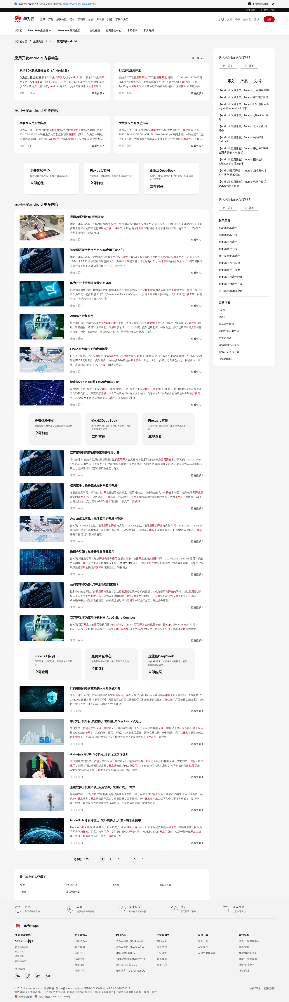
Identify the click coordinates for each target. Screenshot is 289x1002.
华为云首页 (20, 41)
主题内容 (38, 41)
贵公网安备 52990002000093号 (54, 996)
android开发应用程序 (231, 276)
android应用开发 (228, 248)
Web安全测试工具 (229, 352)
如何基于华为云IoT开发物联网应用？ (94, 584)
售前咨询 (19, 952)
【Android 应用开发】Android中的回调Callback (241, 139)
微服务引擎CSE (129, 562)
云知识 (37, 77)
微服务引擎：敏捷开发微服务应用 (92, 551)
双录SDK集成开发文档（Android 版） (45, 70)
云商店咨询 (20, 960)
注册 (269, 19)
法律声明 (255, 988)
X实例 (22, 884)
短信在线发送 (226, 324)
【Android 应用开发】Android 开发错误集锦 (244, 90)
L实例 (116, 884)
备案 (237, 19)
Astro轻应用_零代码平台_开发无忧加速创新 (99, 754)
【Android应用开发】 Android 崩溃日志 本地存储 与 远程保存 (243, 172)
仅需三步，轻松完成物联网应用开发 (93, 485)
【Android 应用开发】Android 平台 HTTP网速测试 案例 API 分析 (244, 150)
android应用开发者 (229, 269)
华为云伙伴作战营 (249, 941)
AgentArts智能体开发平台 (130, 958)
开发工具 (203, 941)
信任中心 (79, 952)
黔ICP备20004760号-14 (69, 988)
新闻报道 (79, 964)
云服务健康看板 (207, 952)
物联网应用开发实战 (33, 123)
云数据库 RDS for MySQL (130, 970)
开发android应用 (228, 227)
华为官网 (244, 947)
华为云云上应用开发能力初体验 (90, 283)
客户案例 (79, 947)
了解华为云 (80, 941)
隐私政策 (269, 988)
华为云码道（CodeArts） (130, 941)
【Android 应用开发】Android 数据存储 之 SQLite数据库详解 (243, 183)
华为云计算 (26, 77)
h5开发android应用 (229, 255)
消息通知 (94, 138)
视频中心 (79, 970)
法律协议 (79, 958)
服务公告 (162, 947)
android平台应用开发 (231, 283)
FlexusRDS (72, 884)
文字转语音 (225, 338)
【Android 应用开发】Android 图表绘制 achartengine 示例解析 (241, 161)
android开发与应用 (229, 262)
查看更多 (97, 93)
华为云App (269, 10)
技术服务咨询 (21, 947)
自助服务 (162, 941)
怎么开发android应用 (231, 290)
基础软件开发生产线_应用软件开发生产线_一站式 (102, 787)
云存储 (23, 892)
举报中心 (162, 964)
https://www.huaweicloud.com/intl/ (79, 4)
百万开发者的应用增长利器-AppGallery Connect (102, 617)
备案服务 (19, 956)
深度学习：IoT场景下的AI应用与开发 (94, 382)
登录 (256, 19)
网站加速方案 (73, 892)
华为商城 (244, 970)
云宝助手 (203, 947)
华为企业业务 (247, 964)
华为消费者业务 (248, 952)
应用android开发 (228, 234)
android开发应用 (228, 241)
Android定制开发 (81, 316)
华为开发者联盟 (248, 958)
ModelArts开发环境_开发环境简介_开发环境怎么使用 (105, 820)
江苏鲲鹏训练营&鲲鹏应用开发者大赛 (94, 452)
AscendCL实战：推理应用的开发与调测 (96, 518)
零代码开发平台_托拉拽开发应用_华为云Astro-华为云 (105, 721)
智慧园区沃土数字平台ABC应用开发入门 (97, 250)
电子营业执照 (25, 996)
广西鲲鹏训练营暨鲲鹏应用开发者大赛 (95, 688)
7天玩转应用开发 (130, 70)
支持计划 (162, 952)
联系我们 (162, 958)
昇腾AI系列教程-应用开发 (86, 217)
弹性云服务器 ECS (126, 964)
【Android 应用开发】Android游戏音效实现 (243, 97)
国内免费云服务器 (229, 331)
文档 (229, 19)
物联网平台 (85, 397)
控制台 (247, 19)
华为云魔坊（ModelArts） (130, 947)
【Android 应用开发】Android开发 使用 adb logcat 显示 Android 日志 (244, 106)
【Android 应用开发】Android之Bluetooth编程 (244, 117)
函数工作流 (165, 884)
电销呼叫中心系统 (229, 345)
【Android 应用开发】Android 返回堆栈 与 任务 (243, 128)
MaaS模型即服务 (125, 952)
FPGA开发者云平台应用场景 (89, 349)
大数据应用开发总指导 (133, 123)
